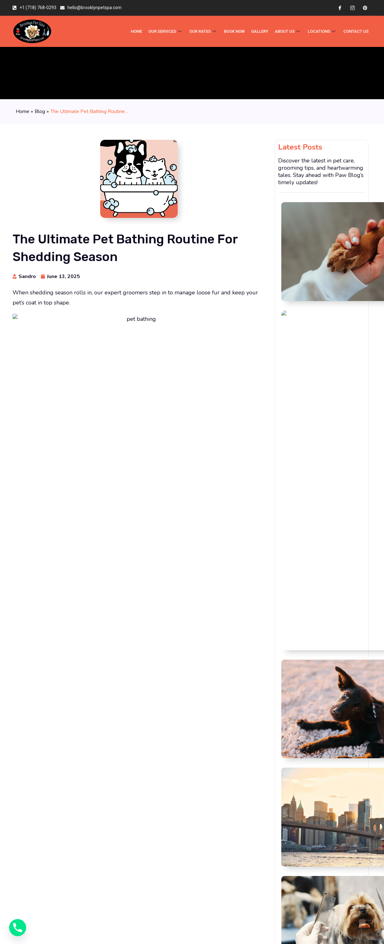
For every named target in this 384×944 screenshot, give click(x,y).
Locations (323, 31)
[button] (197, 549)
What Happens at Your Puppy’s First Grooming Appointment (338, 368)
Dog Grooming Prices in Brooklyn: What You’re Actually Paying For (339, 336)
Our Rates (205, 31)
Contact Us (356, 31)
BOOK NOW (235, 31)
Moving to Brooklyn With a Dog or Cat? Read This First (339, 301)
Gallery (261, 31)
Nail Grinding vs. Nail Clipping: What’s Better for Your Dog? (336, 211)
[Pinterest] (365, 8)
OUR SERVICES (167, 31)
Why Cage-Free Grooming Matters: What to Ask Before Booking (339, 243)
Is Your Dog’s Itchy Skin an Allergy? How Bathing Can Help (338, 272)
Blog (40, 111)
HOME (137, 31)
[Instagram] (352, 8)
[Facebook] (340, 8)
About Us (289, 31)
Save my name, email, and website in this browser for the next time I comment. (130, 709)
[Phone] (17, 927)
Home (22, 111)
